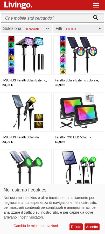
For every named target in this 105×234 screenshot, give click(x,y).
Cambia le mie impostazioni (35, 226)
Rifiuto (76, 227)
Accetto (92, 227)
